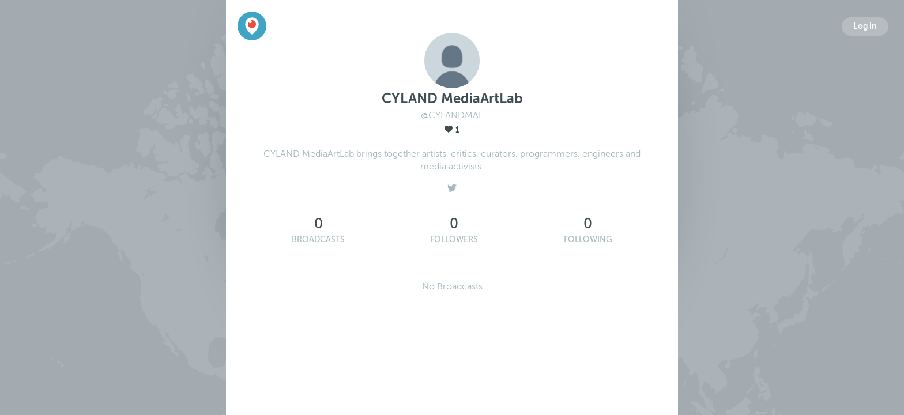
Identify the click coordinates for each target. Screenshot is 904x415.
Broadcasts (318, 239)
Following (588, 239)
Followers (454, 239)
